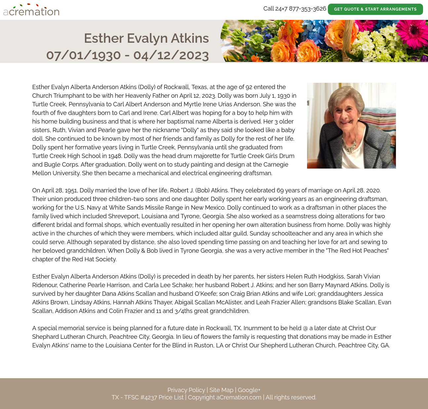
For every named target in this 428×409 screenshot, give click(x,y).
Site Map (222, 389)
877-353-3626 (307, 8)
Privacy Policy (186, 389)
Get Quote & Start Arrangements (375, 9)
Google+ (249, 389)
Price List (171, 397)
